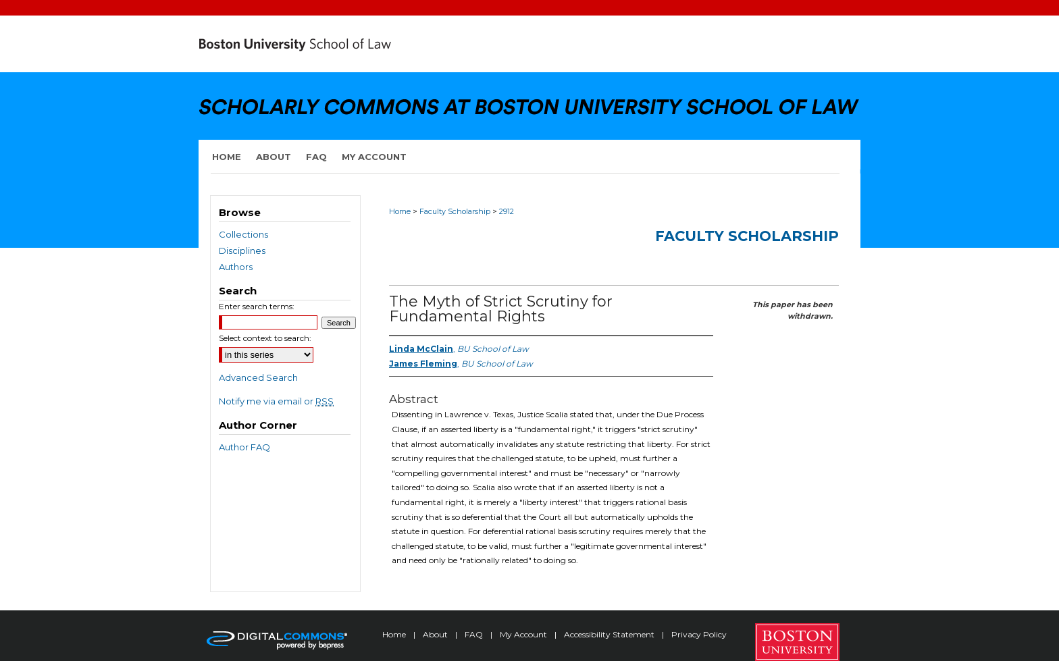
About (436, 634)
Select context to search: (265, 338)
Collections (243, 234)
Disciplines (242, 250)
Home (400, 211)
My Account (524, 634)
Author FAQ (244, 447)
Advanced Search (258, 377)
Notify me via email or (276, 401)
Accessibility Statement (610, 634)
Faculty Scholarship (454, 211)
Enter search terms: (256, 306)
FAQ (475, 634)
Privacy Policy (699, 634)
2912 (506, 211)
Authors (236, 266)
